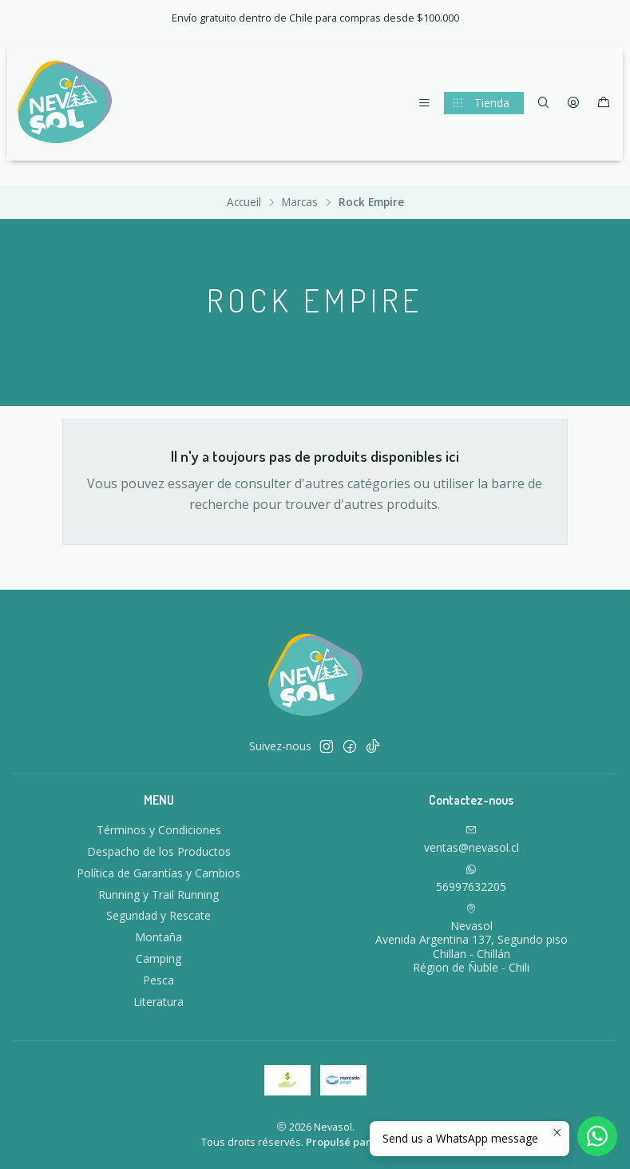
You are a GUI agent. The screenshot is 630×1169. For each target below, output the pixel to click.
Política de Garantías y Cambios (158, 873)
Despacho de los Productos (159, 851)
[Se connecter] (573, 103)
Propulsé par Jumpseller (366, 1142)
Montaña (158, 936)
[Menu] (424, 103)
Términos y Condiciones (159, 829)
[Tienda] (484, 103)
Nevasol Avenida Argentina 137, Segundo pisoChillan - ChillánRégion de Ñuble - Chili (471, 939)
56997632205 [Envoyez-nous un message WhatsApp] (471, 879)
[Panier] (603, 103)
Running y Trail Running (158, 894)
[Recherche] (543, 103)
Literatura (158, 1001)
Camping (158, 958)
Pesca (158, 980)
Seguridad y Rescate (158, 915)
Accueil (244, 202)
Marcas (300, 202)
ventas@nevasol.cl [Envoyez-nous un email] (471, 840)
